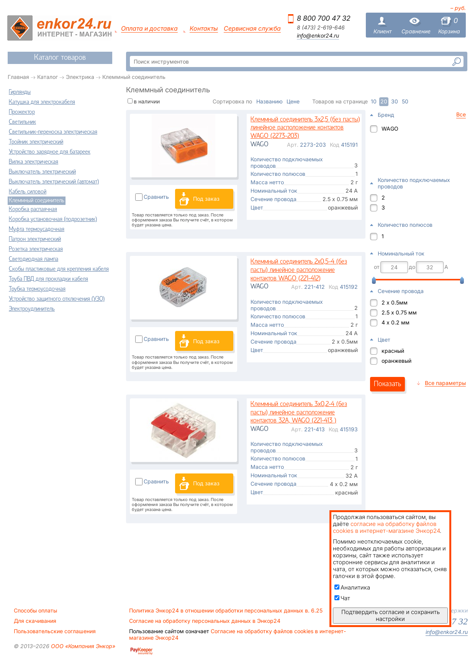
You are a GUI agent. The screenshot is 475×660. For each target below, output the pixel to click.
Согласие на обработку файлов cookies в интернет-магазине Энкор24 (237, 634)
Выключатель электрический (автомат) (54, 182)
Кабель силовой (27, 192)
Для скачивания (35, 621)
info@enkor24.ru (318, 36)
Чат (342, 598)
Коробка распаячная (33, 209)
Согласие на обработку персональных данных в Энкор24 (204, 621)
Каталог (47, 77)
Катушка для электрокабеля (42, 102)
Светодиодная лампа (33, 259)
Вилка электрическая (33, 162)
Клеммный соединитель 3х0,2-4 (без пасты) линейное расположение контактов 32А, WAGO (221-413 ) (299, 412)
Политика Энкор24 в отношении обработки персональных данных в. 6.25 (226, 611)
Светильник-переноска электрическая (53, 132)
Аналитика (352, 587)
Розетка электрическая (36, 249)
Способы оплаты (35, 611)
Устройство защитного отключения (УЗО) (57, 299)
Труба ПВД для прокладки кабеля (48, 279)
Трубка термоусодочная (37, 289)
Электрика (80, 77)
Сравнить (156, 196)
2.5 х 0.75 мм (399, 312)
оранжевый (396, 360)
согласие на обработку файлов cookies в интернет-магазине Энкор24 (386, 527)
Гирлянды (20, 92)
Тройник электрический (36, 142)
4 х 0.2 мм (395, 322)
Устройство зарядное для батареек (49, 152)
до (412, 267)
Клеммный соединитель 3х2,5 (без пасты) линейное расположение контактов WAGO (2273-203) (305, 128)
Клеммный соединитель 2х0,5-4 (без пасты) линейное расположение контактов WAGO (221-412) (299, 270)
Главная (18, 77)
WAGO (390, 128)
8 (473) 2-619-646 (321, 28)
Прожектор (22, 112)
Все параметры (445, 383)
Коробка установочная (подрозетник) (53, 219)
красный (393, 350)
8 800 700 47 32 (324, 18)
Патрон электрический (35, 239)
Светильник (22, 122)
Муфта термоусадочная (36, 229)
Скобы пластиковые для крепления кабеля (59, 269)
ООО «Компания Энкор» (82, 646)
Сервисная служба (252, 28)
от (377, 267)
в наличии (147, 101)
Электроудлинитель (32, 309)
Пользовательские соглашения (55, 631)
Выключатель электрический (42, 172)
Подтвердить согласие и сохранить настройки (390, 615)
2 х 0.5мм (395, 302)
